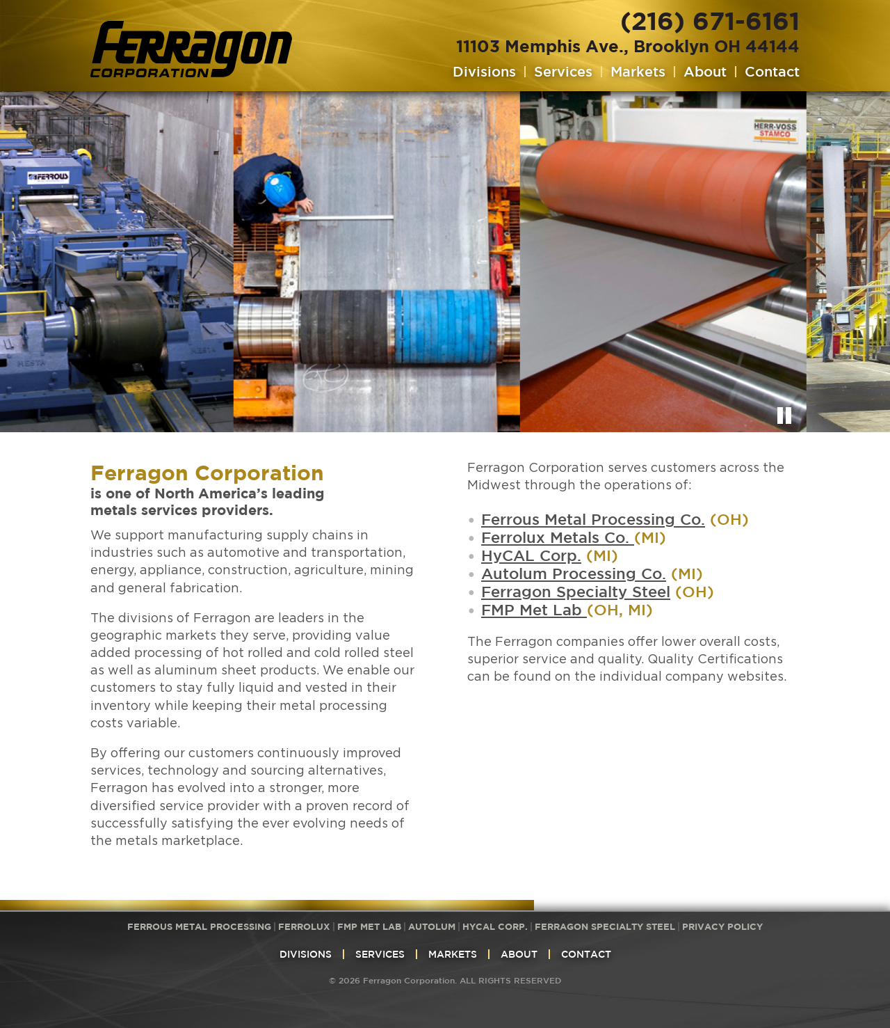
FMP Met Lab (534, 609)
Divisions (484, 71)
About (705, 71)
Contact (772, 71)
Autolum (431, 926)
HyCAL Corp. (531, 555)
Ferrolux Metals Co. (557, 537)
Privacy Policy (722, 926)
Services (563, 71)
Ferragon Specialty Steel (575, 591)
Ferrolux (304, 926)
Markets (637, 71)
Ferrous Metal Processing (199, 926)
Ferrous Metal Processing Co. (593, 519)
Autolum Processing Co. (573, 573)
